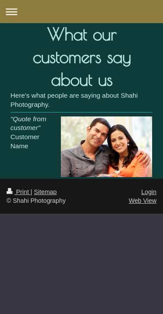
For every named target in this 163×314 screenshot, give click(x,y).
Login (148, 191)
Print (18, 191)
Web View (142, 200)
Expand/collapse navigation (81, 11)
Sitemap (45, 191)
